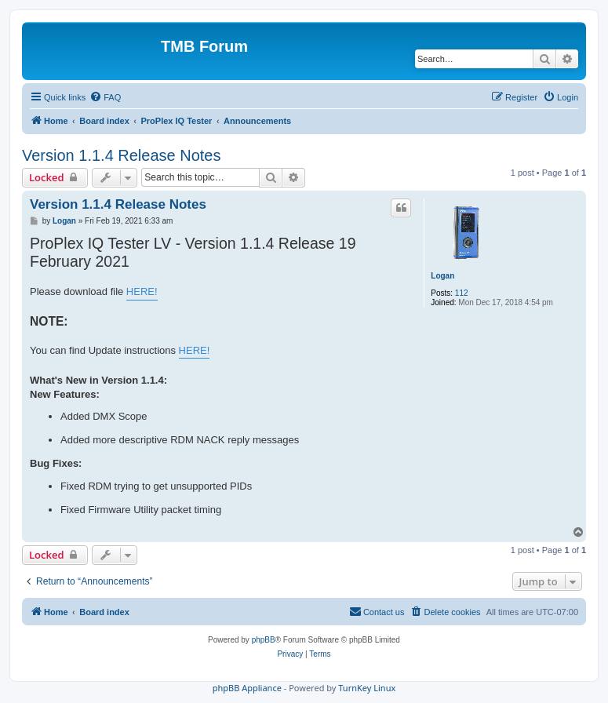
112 (461, 293)
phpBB (263, 640)
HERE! (142, 291)
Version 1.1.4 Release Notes (121, 155)
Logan (442, 275)
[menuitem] (105, 97)
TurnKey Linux (366, 688)
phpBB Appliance (247, 688)
